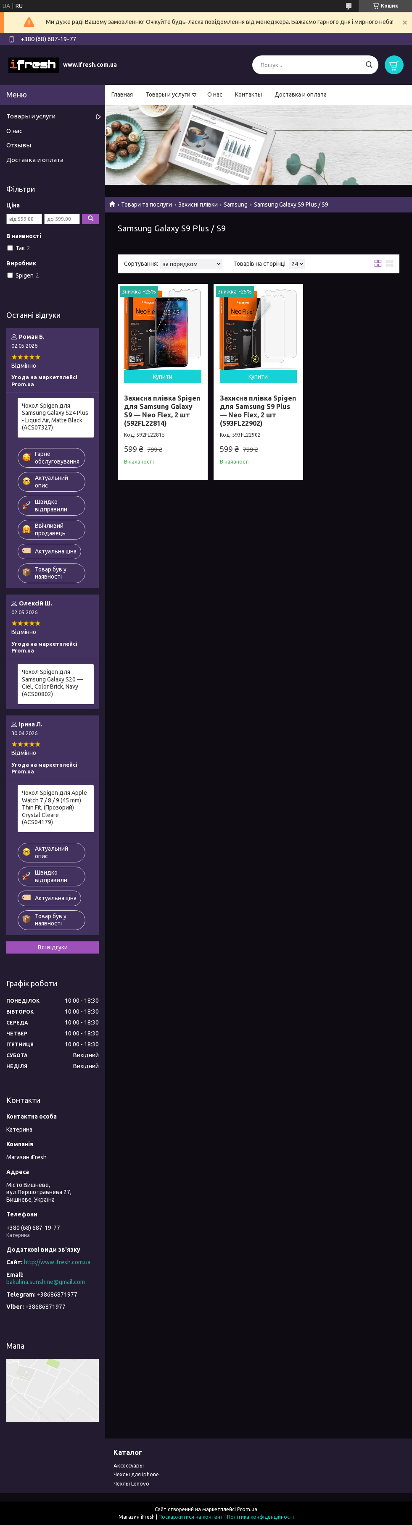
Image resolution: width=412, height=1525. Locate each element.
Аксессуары (129, 1465)
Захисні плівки (198, 204)
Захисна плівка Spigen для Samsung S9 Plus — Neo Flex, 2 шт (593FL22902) (258, 410)
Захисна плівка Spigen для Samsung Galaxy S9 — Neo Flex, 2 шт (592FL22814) (162, 410)
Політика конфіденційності (260, 1517)
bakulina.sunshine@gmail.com (45, 1282)
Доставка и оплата (301, 94)
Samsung (236, 204)
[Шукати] (368, 64)
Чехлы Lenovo (131, 1483)
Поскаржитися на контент (190, 1517)
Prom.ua (247, 1509)
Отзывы (18, 145)
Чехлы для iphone (136, 1474)
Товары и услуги (167, 94)
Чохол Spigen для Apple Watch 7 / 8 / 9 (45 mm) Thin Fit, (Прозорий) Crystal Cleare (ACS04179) (54, 807)
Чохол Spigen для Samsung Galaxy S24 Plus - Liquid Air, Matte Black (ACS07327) (55, 416)
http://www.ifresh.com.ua (57, 1262)
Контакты (248, 94)
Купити (162, 376)
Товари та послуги (146, 204)
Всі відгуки (53, 947)
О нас (214, 94)
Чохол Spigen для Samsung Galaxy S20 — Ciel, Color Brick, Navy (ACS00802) (52, 682)
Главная (122, 94)
